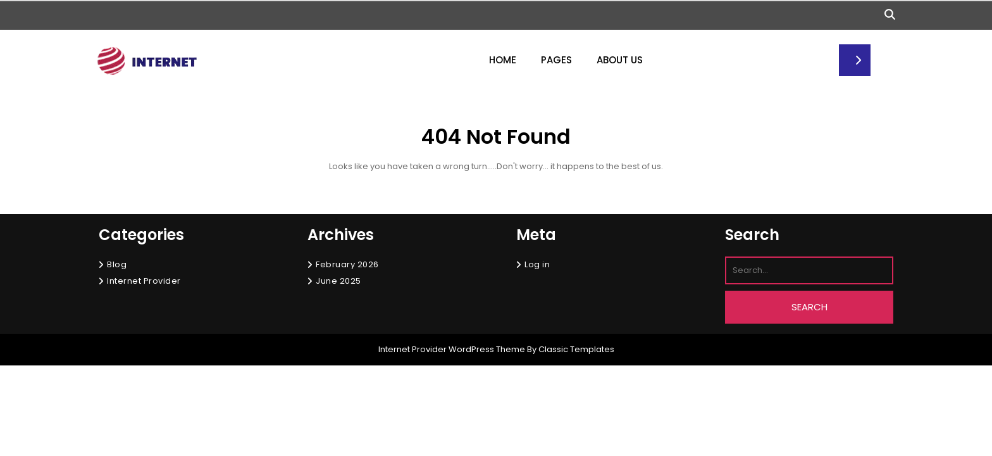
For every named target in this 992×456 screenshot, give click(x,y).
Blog (117, 264)
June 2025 (338, 281)
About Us (620, 59)
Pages (556, 59)
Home (502, 59)
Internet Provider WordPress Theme (451, 349)
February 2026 (347, 264)
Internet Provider (144, 281)
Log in (537, 264)
